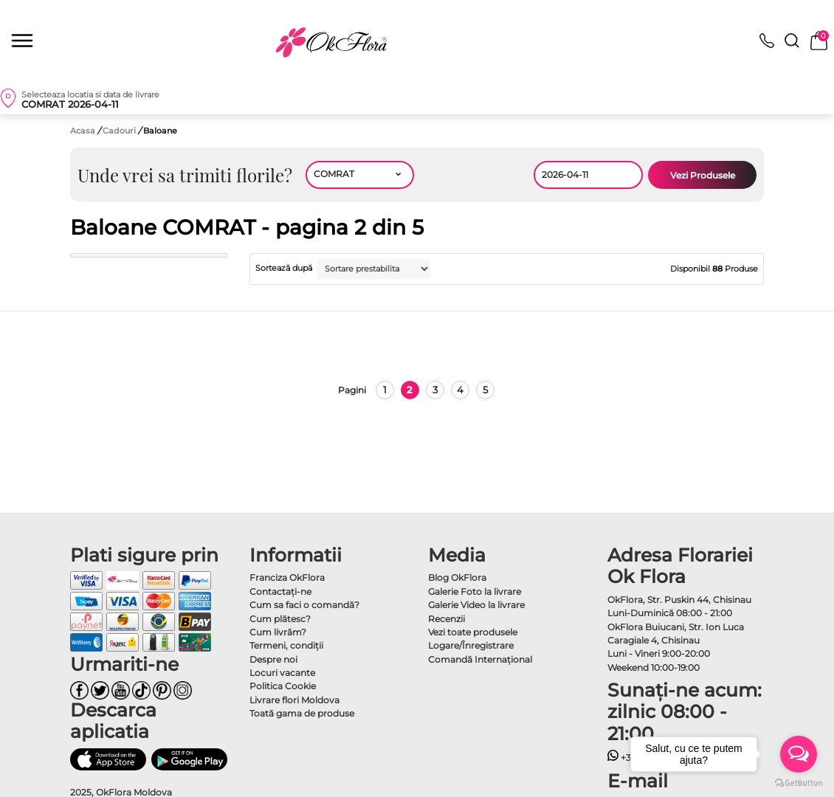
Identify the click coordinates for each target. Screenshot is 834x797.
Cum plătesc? (280, 618)
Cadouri (120, 130)
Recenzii (446, 618)
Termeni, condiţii (286, 645)
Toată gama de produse (301, 713)
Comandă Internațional (480, 659)
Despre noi (273, 659)
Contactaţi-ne (280, 591)
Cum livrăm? (277, 632)
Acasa (82, 130)
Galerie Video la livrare (476, 604)
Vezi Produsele (702, 175)
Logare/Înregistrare (471, 645)
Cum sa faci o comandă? (304, 604)
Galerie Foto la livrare (474, 591)
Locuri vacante (282, 672)
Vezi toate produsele (472, 632)
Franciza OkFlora (287, 577)
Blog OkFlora (457, 577)
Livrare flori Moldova (294, 699)
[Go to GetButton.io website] (798, 782)
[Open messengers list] (798, 754)
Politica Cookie (282, 685)
